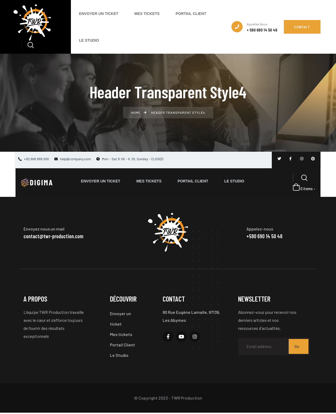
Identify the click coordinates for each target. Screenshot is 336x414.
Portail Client (122, 345)
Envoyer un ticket (120, 319)
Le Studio (119, 356)
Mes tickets (121, 334)
